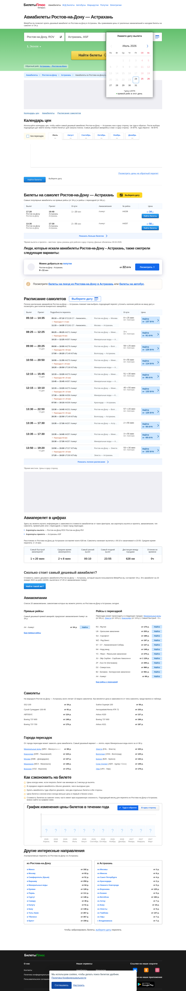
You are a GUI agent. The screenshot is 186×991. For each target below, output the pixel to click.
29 (123, 85)
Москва (27, 759)
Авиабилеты (54, 5)
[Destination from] (44, 37)
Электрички (116, 5)
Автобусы (81, 5)
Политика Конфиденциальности (69, 978)
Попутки (104, 5)
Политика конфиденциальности (38, 975)
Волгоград (100, 754)
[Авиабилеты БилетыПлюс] (34, 956)
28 (117, 85)
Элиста (108, 618)
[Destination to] (85, 37)
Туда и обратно (129, 808)
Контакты (28, 970)
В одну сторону (148, 808)
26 (148, 78)
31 (136, 85)
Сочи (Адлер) (102, 764)
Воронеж (28, 769)
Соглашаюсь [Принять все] (61, 985)
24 (136, 78)
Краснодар (126, 618)
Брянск (99, 759)
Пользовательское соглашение (37, 979)
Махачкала (28, 764)
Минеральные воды (152, 616)
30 (129, 85)
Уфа (98, 769)
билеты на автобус (131, 283)
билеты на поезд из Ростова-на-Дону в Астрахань (80, 283)
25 (142, 78)
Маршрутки (93, 5)
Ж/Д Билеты (68, 5)
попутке (67, 263)
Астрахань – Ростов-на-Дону (53, 66)
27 (110, 85)
